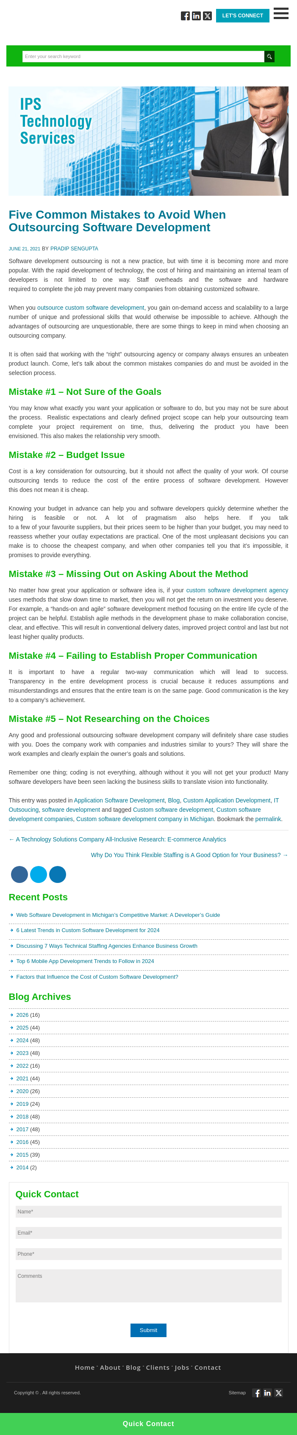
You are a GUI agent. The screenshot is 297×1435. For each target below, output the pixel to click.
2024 (23, 1040)
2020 (23, 1091)
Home (85, 1367)
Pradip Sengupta (74, 249)
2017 (23, 1129)
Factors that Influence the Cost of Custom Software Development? (97, 977)
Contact (207, 1367)
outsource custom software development (90, 307)
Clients (158, 1367)
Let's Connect (242, 16)
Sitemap (237, 1392)
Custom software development (173, 809)
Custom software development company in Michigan (145, 819)
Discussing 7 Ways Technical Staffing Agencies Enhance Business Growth (107, 946)
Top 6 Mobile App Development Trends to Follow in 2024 (85, 961)
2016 (23, 1142)
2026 (23, 1015)
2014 (23, 1167)
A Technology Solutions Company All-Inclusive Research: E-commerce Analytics (117, 839)
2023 (23, 1053)
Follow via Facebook (185, 15)
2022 (23, 1066)
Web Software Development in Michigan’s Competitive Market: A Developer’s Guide (118, 915)
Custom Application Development (226, 800)
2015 (23, 1155)
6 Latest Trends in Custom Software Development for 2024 (88, 930)
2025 (23, 1027)
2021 (23, 1078)
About (110, 1367)
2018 (23, 1116)
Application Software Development (119, 800)
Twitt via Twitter (207, 15)
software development (71, 809)
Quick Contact (148, 1423)
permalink (268, 819)
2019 (23, 1104)
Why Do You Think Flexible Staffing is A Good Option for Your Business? (190, 855)
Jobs (182, 1367)
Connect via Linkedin (196, 15)
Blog (174, 800)
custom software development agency (237, 590)
